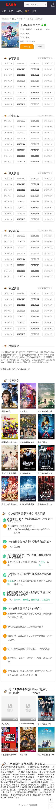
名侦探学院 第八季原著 (28, 772)
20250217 (35, 104)
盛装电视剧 (5, 411)
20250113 (48, 75)
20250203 (48, 93)
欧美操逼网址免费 (27, 442)
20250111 (21, 75)
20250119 (21, 81)
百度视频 (46, 599)
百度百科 (42, 564)
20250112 (35, 75)
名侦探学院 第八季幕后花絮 (33, 787)
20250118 (7, 81)
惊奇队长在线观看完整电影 (12, 473)
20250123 (7, 87)
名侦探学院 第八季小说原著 (24, 774)
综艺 (27, 11)
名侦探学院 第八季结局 (43, 780)
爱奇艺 (26, 599)
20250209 (35, 98)
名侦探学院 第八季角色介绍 (29, 790)
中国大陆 (39, 29)
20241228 (7, 69)
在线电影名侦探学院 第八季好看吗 (34, 785)
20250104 (35, 69)
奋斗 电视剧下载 (44, 724)
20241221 (21, 63)
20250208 (21, 98)
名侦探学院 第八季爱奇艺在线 (12, 767)
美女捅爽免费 (25, 473)
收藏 (40, 47)
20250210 (48, 98)
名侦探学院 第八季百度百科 (35, 769)
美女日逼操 (42, 442)
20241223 (48, 63)
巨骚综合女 (10, 527)
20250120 (35, 81)
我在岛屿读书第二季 (46, 755)
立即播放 (26, 47)
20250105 (48, 69)
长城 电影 (23, 411)
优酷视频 (35, 599)
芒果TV (17, 599)
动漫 (34, 11)
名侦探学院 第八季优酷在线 (38, 767)
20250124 (21, 87)
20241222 (35, 63)
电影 (11, 11)
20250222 (48, 104)
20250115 (7, 196)
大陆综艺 (29, 29)
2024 (48, 29)
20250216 (21, 104)
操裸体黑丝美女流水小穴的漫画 (14, 442)
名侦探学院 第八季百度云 (11, 797)
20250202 (35, 93)
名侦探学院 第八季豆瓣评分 (24, 777)
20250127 (7, 93)
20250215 (7, 104)
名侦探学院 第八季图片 (40, 782)
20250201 (21, 93)
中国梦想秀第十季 (8, 755)
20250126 (48, 87)
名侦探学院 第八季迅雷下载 (25, 792)
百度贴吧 (10, 582)
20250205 (7, 98)
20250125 (35, 87)
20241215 (7, 63)
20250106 (7, 75)
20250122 (48, 81)
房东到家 (5, 724)
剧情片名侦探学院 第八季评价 (19, 780)
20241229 (21, 69)
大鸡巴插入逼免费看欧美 (11, 504)
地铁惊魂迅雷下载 (45, 411)
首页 (3, 11)
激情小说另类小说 (27, 504)
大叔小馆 (23, 755)
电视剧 (19, 11)
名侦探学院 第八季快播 (20, 795)
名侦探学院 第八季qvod (41, 795)
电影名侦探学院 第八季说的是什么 (14, 782)
